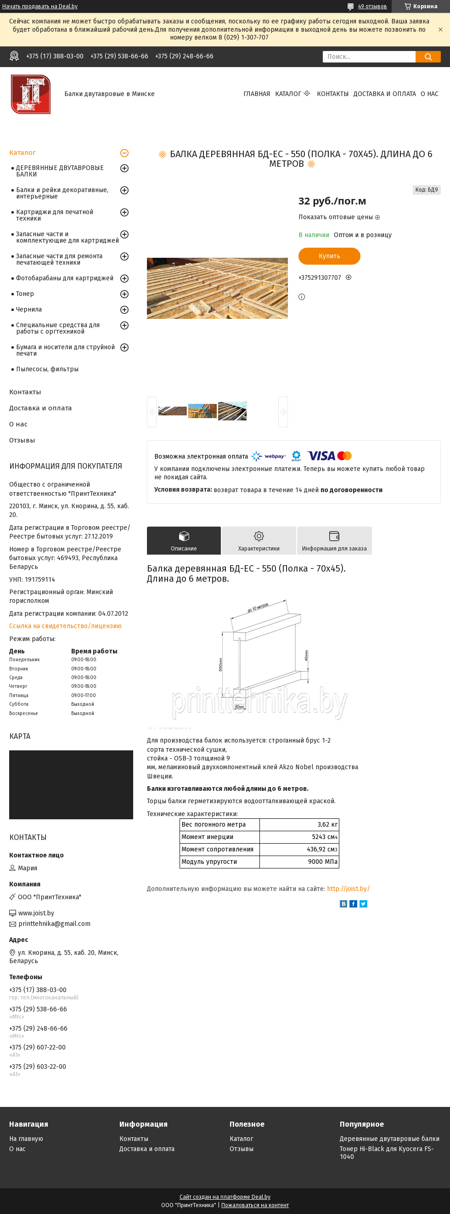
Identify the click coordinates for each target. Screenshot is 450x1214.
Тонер (25, 294)
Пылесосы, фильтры (47, 369)
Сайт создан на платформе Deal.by (225, 1197)
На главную (26, 1139)
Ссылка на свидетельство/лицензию (65, 626)
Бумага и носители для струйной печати (65, 350)
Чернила (29, 309)
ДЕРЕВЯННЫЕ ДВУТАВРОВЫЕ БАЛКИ (60, 171)
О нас (430, 94)
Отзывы (22, 440)
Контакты (333, 94)
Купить (329, 256)
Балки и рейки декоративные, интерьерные (62, 193)
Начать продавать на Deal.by (40, 6)
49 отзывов (372, 6)
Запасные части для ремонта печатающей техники (59, 259)
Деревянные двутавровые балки (389, 1139)
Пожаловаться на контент (255, 1205)
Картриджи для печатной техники (54, 215)
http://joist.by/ (348, 889)
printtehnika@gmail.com (54, 924)
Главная (256, 94)
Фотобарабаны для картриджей (64, 278)
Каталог (288, 94)
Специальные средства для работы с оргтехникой (58, 328)
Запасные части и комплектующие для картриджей (67, 237)
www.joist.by (36, 913)
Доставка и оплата (385, 94)
